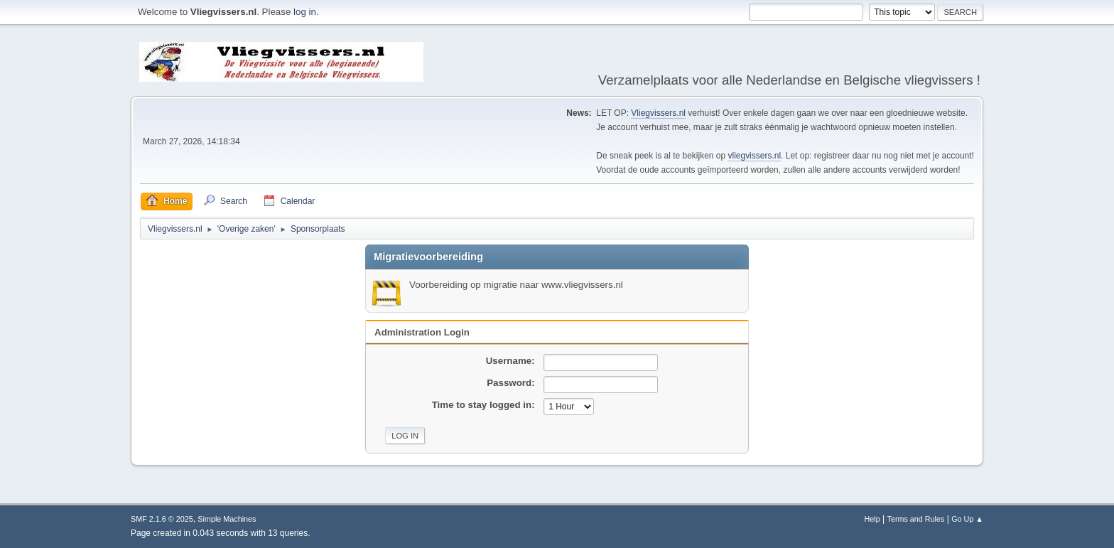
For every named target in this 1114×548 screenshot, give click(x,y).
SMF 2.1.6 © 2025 (162, 519)
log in (304, 11)
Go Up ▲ (967, 519)
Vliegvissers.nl (658, 113)
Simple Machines (227, 519)
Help (872, 519)
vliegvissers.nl (754, 156)
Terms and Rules (916, 519)
